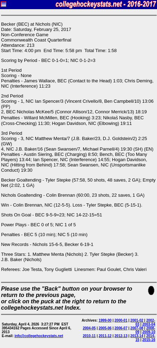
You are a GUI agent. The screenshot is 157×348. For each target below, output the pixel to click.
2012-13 (120, 336)
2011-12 (105, 336)
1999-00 (105, 320)
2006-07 (120, 328)
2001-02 (136, 320)
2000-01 (120, 320)
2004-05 (89, 328)
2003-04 (148, 324)
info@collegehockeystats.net (38, 336)
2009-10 (148, 332)
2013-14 (136, 336)
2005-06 (105, 328)
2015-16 (148, 340)
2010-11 (89, 336)
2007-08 (136, 328)
